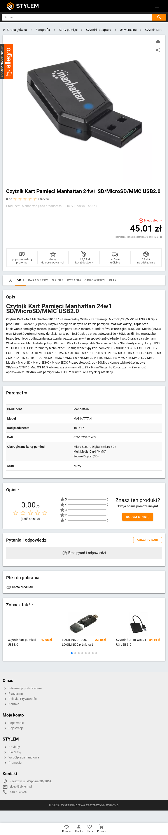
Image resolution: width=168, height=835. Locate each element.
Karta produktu (19, 587)
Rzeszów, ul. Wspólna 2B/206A (31, 781)
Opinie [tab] (57, 280)
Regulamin (13, 693)
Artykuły (11, 747)
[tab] (10, 280)
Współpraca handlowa (21, 757)
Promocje (12, 762)
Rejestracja (13, 728)
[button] (72, 653)
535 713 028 (18, 792)
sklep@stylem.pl (21, 786)
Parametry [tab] (38, 280)
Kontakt (11, 704)
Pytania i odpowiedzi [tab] (86, 280)
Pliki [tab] (113, 280)
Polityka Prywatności (20, 699)
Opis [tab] (20, 280)
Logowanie (13, 723)
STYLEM (27, 6)
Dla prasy (12, 752)
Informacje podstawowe (22, 688)
